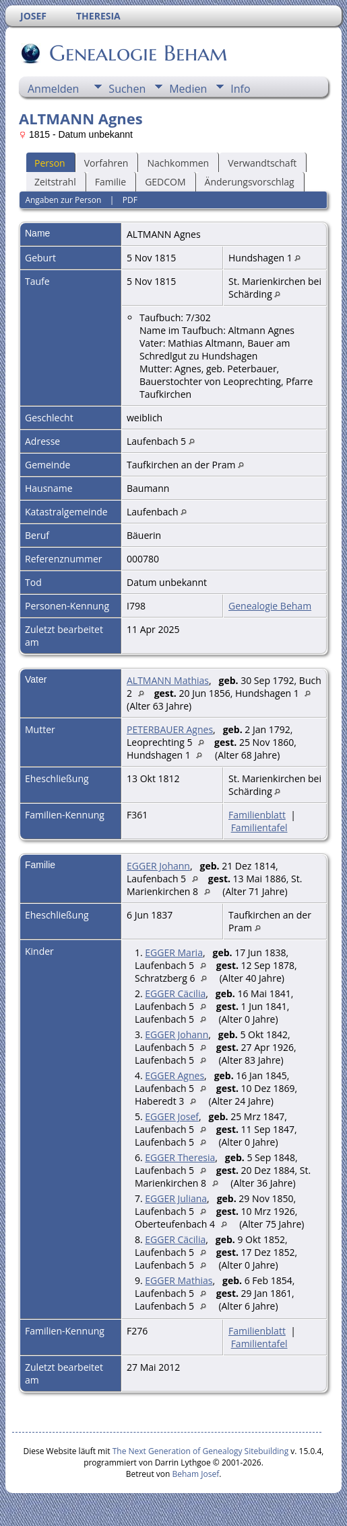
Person (49, 163)
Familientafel (259, 827)
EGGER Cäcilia (175, 993)
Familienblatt (257, 814)
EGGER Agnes (174, 1075)
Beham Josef (196, 1474)
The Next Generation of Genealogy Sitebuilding (201, 1451)
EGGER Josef (172, 1116)
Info (240, 88)
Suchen (127, 88)
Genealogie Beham (137, 53)
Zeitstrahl (55, 181)
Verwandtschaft (262, 163)
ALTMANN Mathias (168, 680)
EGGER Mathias (178, 1280)
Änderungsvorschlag (249, 181)
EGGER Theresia (180, 1157)
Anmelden (53, 88)
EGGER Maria (174, 952)
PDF (130, 200)
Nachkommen (178, 163)
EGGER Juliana (176, 1198)
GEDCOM (165, 181)
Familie (110, 181)
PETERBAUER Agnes (170, 729)
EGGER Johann (158, 865)
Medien (188, 88)
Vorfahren (106, 163)
